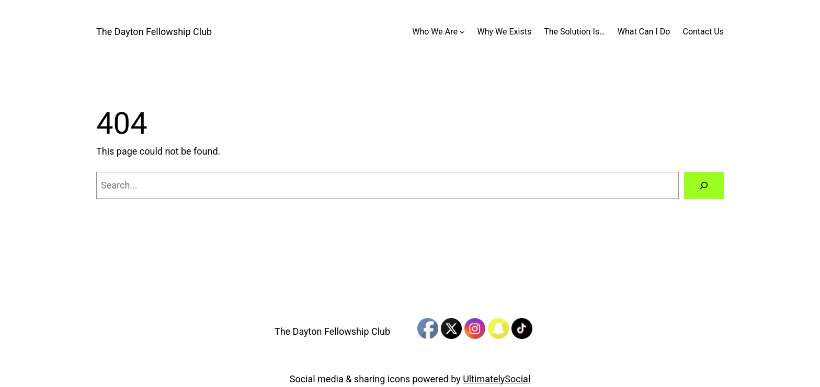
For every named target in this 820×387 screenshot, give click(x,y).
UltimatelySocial (496, 378)
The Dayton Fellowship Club (154, 31)
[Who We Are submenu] (462, 31)
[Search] (704, 185)
